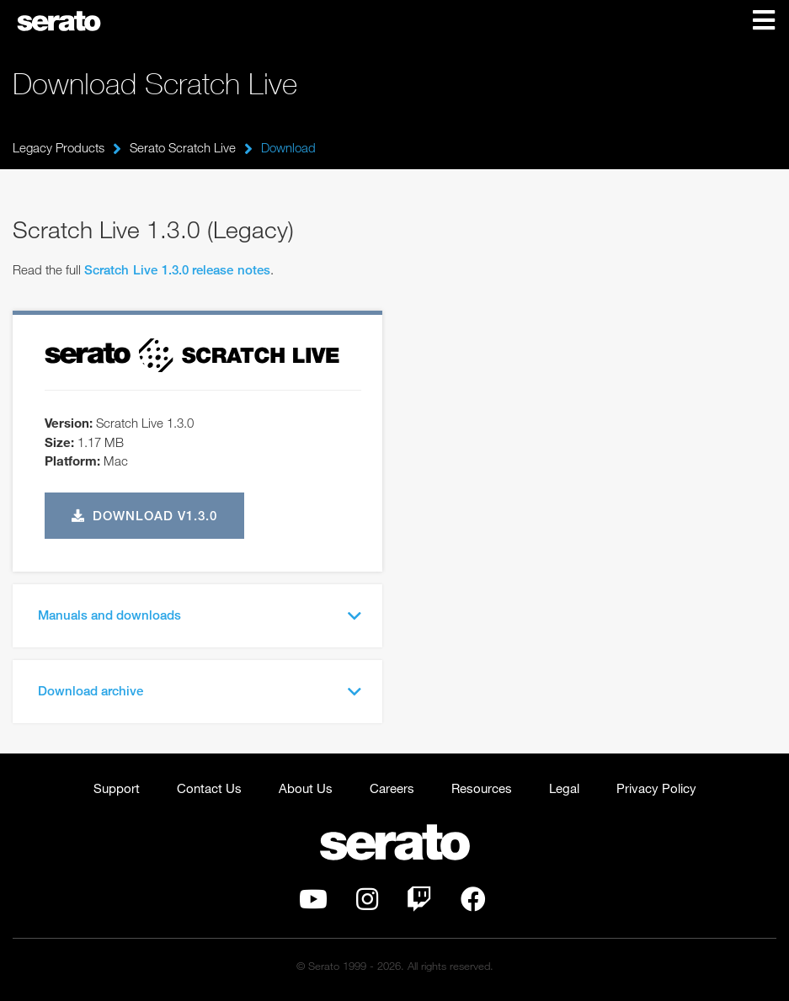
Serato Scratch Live (183, 147)
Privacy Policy (656, 788)
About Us (306, 788)
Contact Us (209, 788)
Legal (564, 788)
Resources (481, 788)
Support (116, 788)
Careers (392, 788)
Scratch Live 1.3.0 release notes (177, 269)
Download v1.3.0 (145, 515)
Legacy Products (58, 147)
